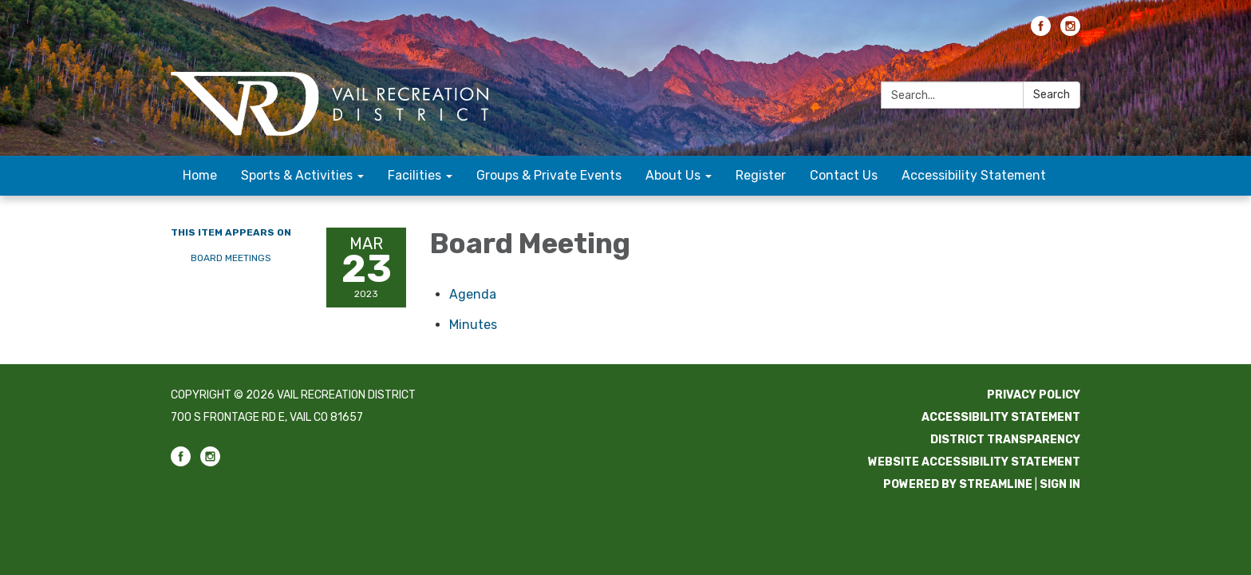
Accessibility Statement (1000, 417)
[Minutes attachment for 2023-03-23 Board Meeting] (473, 324)
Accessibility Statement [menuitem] (974, 175)
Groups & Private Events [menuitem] (549, 175)
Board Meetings (231, 258)
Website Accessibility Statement (974, 462)
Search (1051, 94)
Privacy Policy (1033, 395)
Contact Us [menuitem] (844, 175)
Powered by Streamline (957, 484)
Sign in (1060, 484)
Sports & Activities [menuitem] (297, 175)
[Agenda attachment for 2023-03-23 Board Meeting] (472, 294)
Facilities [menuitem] (414, 175)
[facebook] (1041, 31)
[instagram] (1070, 31)
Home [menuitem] (200, 175)
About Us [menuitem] (672, 175)
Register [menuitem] (761, 175)
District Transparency (1005, 439)
